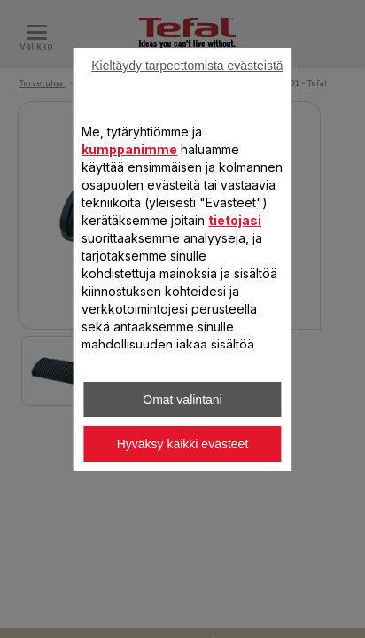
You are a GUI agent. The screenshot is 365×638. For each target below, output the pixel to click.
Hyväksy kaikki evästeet (183, 444)
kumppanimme (129, 149)
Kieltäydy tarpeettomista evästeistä (187, 65)
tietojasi (234, 220)
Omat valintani (182, 400)
